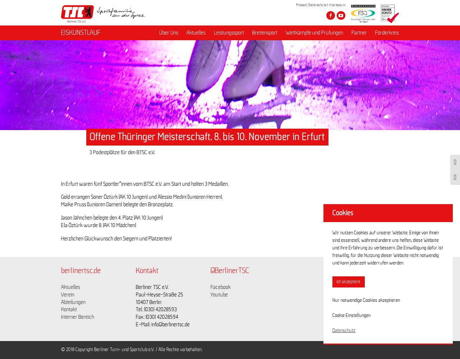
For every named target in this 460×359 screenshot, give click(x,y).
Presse (301, 5)
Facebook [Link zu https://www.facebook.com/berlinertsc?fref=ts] (221, 287)
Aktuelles (196, 33)
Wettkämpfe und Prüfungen (314, 33)
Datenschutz (317, 5)
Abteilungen (73, 302)
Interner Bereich (77, 317)
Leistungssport (229, 33)
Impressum (337, 5)
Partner (359, 33)
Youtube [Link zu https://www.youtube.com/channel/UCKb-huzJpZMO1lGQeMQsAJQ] (219, 295)
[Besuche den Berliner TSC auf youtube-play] (341, 15)
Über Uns (168, 33)
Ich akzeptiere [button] (348, 282)
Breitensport (264, 33)
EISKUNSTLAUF (81, 32)
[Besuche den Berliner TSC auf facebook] (330, 15)
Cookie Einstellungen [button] (351, 315)
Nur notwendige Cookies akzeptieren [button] (366, 300)
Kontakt (69, 309)
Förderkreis (387, 33)
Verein (67, 295)
